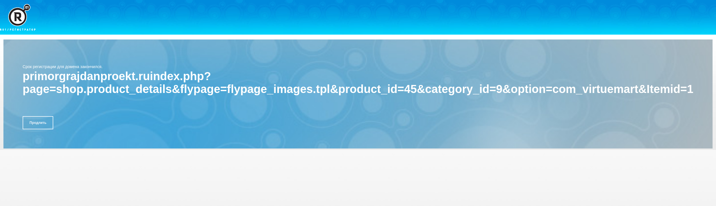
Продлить (37, 123)
